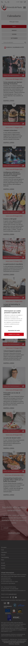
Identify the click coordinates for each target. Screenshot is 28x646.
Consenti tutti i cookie (13, 334)
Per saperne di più (8, 326)
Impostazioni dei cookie (14, 330)
